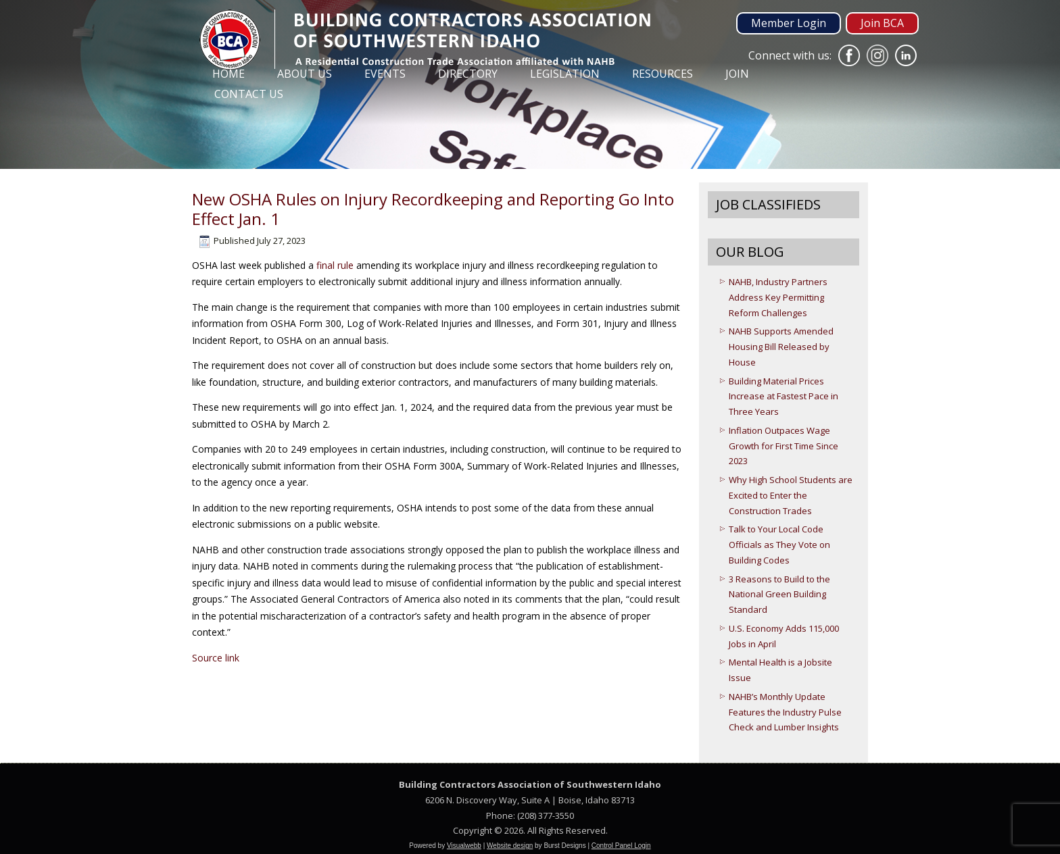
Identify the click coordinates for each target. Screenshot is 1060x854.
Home (228, 73)
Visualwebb (464, 845)
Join (737, 73)
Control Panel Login (621, 845)
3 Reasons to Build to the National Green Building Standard (779, 594)
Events (385, 73)
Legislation (565, 73)
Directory (468, 73)
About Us (304, 73)
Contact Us (248, 93)
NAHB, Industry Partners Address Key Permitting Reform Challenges (778, 297)
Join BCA (882, 23)
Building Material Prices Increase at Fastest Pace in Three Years (783, 396)
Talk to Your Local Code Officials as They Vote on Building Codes (779, 544)
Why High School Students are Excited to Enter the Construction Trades (790, 495)
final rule (335, 265)
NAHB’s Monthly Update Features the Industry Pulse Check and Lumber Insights (785, 712)
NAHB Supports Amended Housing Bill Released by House (781, 346)
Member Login (788, 23)
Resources (662, 73)
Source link (215, 657)
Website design (510, 845)
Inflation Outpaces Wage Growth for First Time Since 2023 (783, 446)
